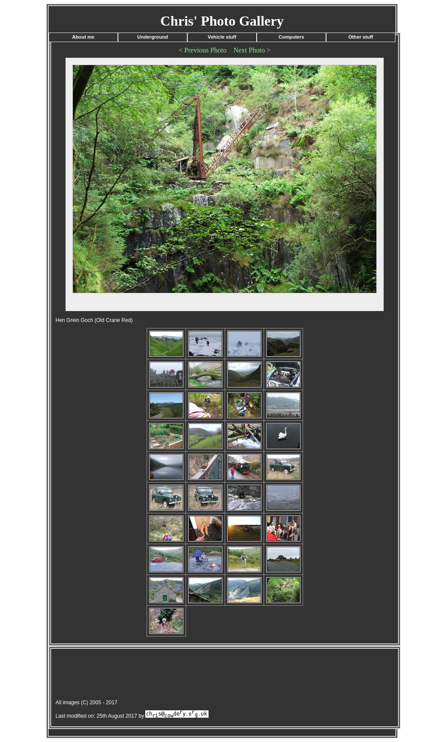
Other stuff (360, 36)
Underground (152, 36)
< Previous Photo (202, 50)
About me (83, 36)
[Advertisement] (209, 675)
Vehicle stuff (222, 36)
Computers (291, 36)
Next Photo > (251, 50)
